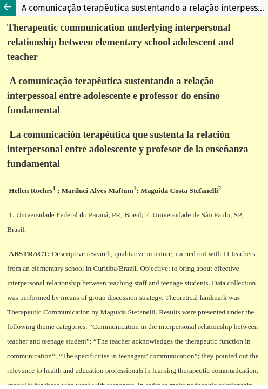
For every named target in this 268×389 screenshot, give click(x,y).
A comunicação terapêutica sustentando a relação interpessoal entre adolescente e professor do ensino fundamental (145, 8)
